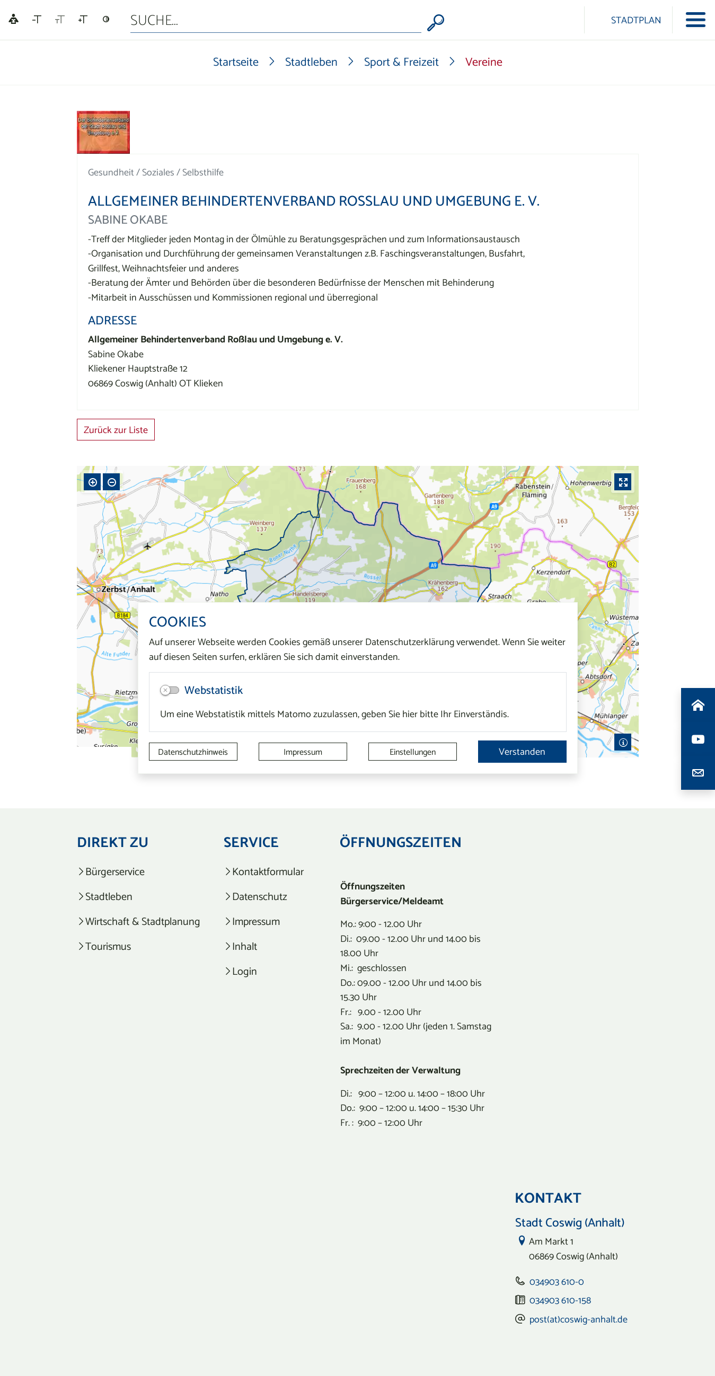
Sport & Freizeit (401, 61)
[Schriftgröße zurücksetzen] (60, 19)
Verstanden (522, 751)
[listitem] (138, 871)
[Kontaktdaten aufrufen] (698, 773)
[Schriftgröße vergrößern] (83, 19)
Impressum (303, 751)
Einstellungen (413, 751)
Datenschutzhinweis (193, 751)
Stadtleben (311, 61)
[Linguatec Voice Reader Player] (13, 20)
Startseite (236, 61)
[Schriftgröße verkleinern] (37, 19)
